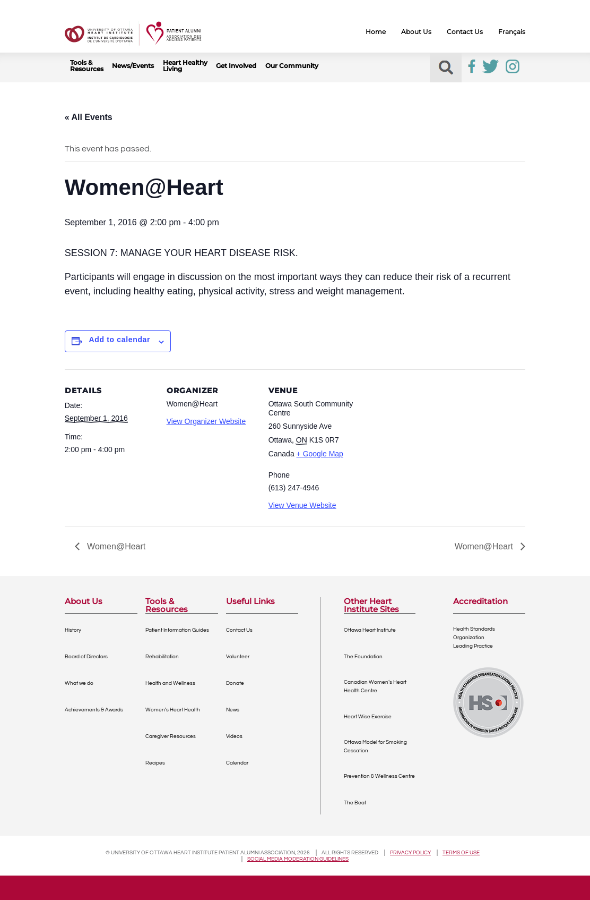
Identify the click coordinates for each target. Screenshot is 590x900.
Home (376, 32)
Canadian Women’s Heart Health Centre (375, 686)
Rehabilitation (162, 656)
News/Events (133, 66)
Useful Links (250, 601)
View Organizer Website (206, 421)
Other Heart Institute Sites (371, 605)
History (73, 630)
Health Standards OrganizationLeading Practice (474, 637)
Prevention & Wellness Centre (379, 776)
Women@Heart (115, 546)
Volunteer (237, 656)
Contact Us (465, 32)
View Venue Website (302, 505)
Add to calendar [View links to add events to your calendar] (120, 339)
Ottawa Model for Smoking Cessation (375, 746)
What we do (79, 683)
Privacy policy (410, 852)
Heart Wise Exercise (368, 716)
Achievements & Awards (94, 709)
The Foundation (363, 656)
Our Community (291, 66)
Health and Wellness (170, 683)
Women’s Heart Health (172, 709)
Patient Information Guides (177, 630)
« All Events (88, 117)
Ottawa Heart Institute (370, 630)
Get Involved (236, 66)
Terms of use (461, 852)
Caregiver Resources (170, 736)
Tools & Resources (86, 66)
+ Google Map (320, 453)
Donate (235, 683)
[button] (446, 68)
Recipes (155, 763)
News (232, 709)
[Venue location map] (426, 442)
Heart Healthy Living (185, 66)
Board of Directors (86, 656)
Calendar (237, 763)
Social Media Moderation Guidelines (298, 859)
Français (511, 32)
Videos (234, 736)
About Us (416, 32)
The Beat (355, 802)
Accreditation (480, 601)
